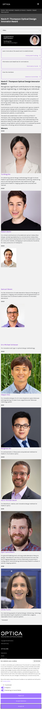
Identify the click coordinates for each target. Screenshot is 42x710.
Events (2, 655)
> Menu (4, 30)
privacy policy (6, 681)
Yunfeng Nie (5, 174)
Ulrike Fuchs (6, 610)
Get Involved (9, 10)
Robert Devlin (6, 232)
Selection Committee (32, 77)
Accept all (21, 706)
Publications (4, 653)
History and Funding (33, 55)
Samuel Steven (6, 289)
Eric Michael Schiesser (9, 345)
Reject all (21, 695)
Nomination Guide (33, 66)
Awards (29, 10)
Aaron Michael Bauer (9, 500)
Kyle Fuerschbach (7, 552)
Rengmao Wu (6, 448)
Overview (37, 661)
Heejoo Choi (5, 395)
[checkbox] (6, 685)
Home (3, 10)
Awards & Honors (20, 10)
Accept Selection (21, 701)
